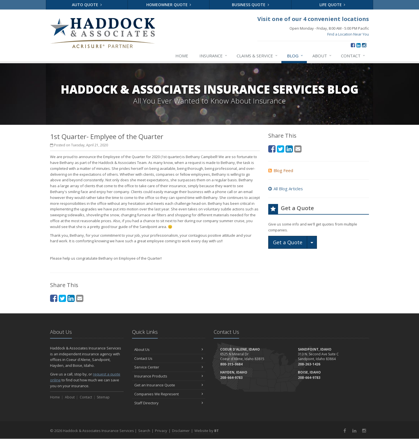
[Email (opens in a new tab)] (79, 298)
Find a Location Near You (348, 34)
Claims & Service (257, 56)
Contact (353, 56)
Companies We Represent (168, 393)
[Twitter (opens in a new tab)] (62, 298)
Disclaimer (181, 430)
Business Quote (250, 4)
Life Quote (332, 4)
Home (181, 55)
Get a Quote (287, 242)
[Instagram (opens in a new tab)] (364, 45)
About (322, 56)
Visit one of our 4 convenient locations (313, 19)
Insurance (213, 56)
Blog (295, 56)
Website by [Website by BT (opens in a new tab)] (206, 430)
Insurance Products (168, 376)
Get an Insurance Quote (168, 385)
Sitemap (103, 397)
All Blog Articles (285, 188)
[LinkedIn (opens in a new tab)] (358, 45)
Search (144, 430)
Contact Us (168, 358)
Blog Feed (280, 170)
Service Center (168, 367)
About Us (168, 349)
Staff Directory (168, 402)
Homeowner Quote (168, 4)
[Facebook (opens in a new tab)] (353, 45)
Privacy (161, 430)
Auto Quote (87, 4)
